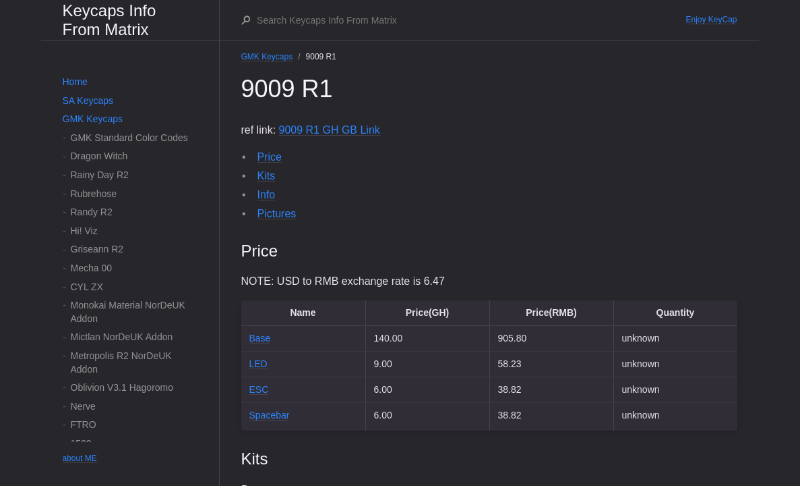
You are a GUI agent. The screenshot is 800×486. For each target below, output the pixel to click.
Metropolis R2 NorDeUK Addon (121, 362)
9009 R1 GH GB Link (329, 130)
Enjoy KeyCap (711, 19)
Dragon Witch (99, 156)
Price (269, 157)
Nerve (83, 406)
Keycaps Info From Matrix (109, 19)
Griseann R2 (97, 249)
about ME (80, 458)
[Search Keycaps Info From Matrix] (470, 20)
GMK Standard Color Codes (129, 137)
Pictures (277, 213)
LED (258, 363)
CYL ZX (87, 286)
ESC (259, 389)
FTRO (83, 424)
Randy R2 (92, 212)
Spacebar (269, 415)
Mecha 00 (91, 268)
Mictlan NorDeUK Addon (122, 336)
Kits (266, 176)
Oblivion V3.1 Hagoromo (122, 387)
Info (266, 194)
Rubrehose (94, 193)
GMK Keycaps (93, 118)
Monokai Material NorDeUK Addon (128, 312)
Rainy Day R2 (100, 174)
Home (75, 81)
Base (260, 338)
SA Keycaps (88, 100)
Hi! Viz (84, 230)
